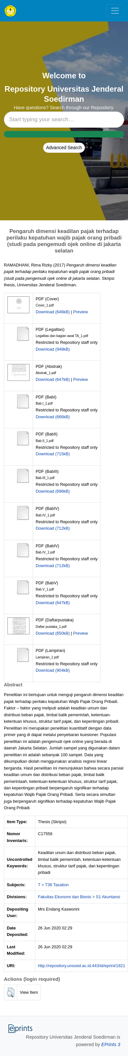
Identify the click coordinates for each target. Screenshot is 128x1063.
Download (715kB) (53, 453)
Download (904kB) (53, 670)
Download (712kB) (53, 528)
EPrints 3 (110, 1044)
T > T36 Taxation (53, 884)
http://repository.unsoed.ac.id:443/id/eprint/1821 (81, 965)
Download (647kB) (53, 379)
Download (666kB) (53, 416)
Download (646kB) (53, 311)
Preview (80, 311)
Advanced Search (64, 147)
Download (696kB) (53, 491)
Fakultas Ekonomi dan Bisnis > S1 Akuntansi (79, 896)
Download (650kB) (53, 633)
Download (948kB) (53, 349)
